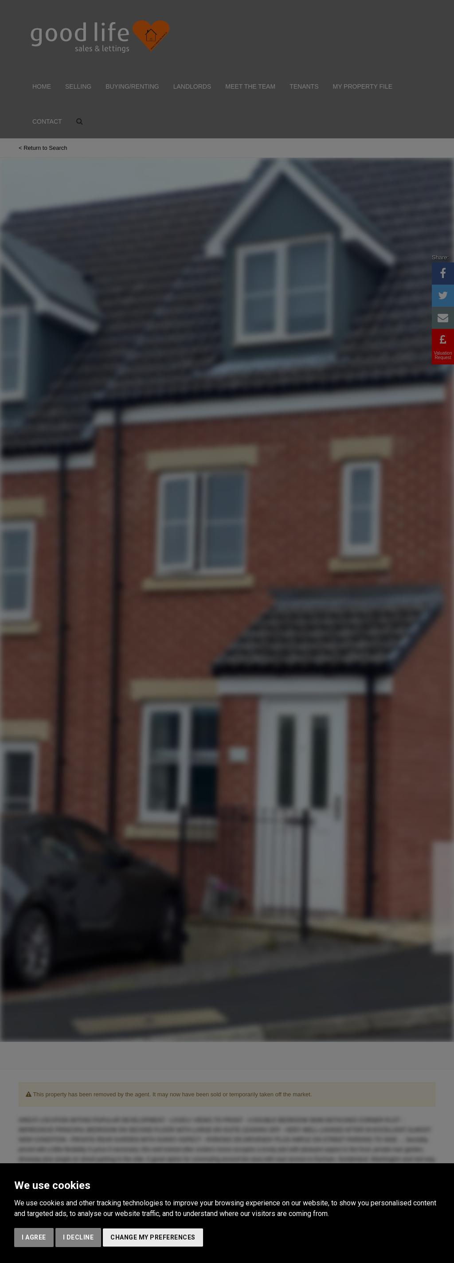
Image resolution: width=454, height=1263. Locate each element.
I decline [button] (78, 1237)
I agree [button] (34, 1237)
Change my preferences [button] (153, 1237)
